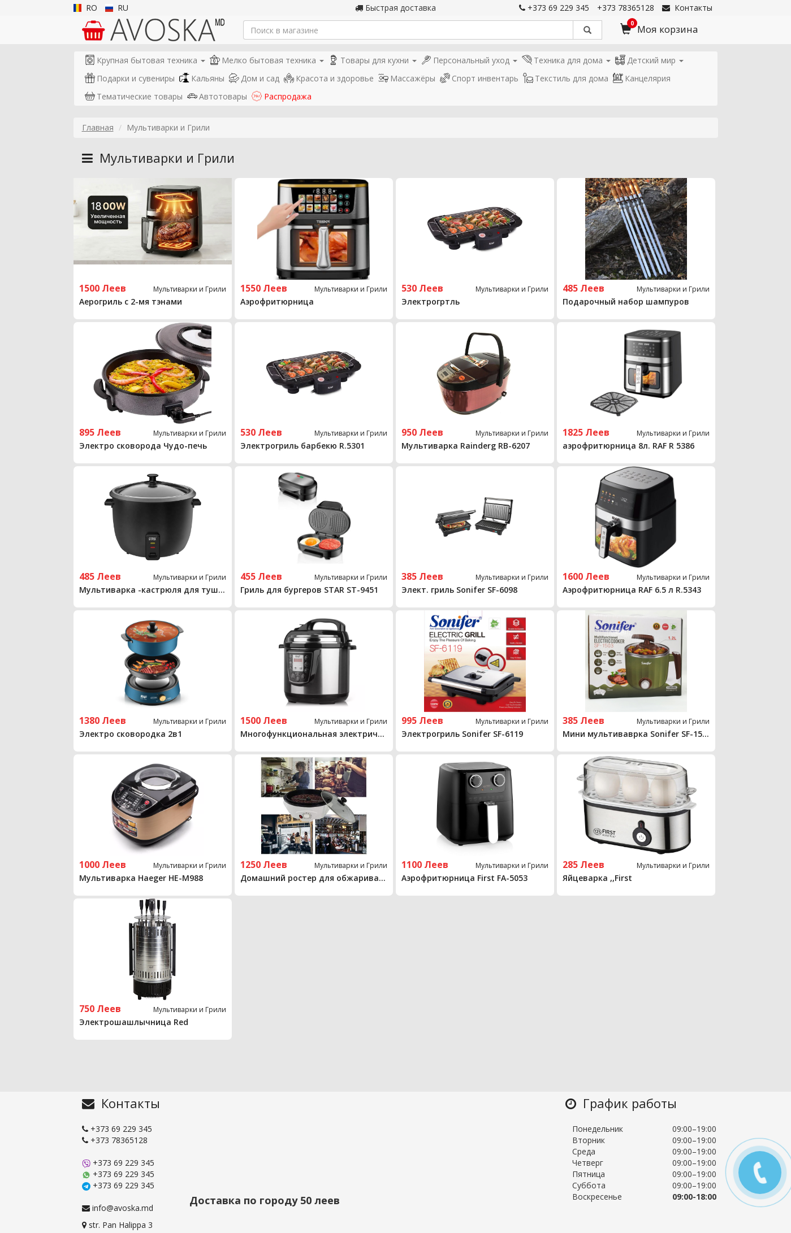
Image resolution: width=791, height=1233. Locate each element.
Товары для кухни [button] (372, 60)
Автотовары (217, 96)
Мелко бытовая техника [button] (267, 60)
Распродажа (282, 96)
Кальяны (201, 78)
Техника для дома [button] (566, 60)
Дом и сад (254, 78)
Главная (98, 127)
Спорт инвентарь (479, 78)
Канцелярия (642, 78)
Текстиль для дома (565, 78)
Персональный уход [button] (469, 60)
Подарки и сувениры (130, 78)
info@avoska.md (117, 1207)
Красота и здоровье (329, 78)
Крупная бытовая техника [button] (145, 60)
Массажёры (406, 78)
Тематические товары (134, 96)
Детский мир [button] (649, 60)
